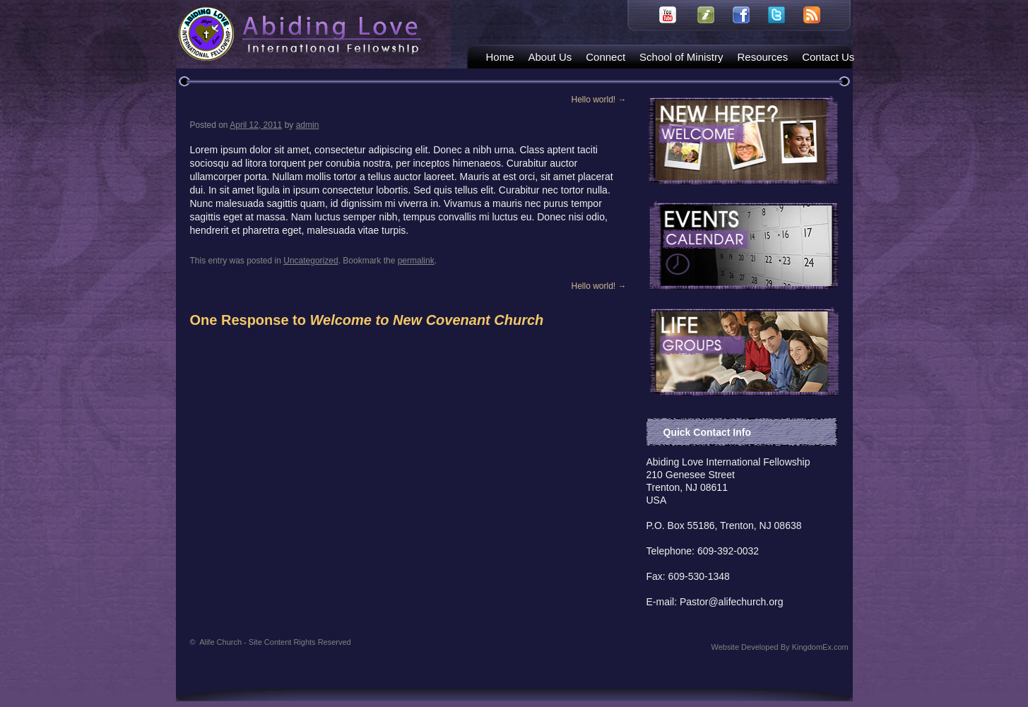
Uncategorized (310, 261)
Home (500, 57)
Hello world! (598, 100)
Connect (605, 57)
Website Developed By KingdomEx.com (780, 647)
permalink (416, 261)
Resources (762, 57)
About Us (550, 57)
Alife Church (275, 642)
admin (307, 125)
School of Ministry (681, 57)
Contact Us (828, 57)
